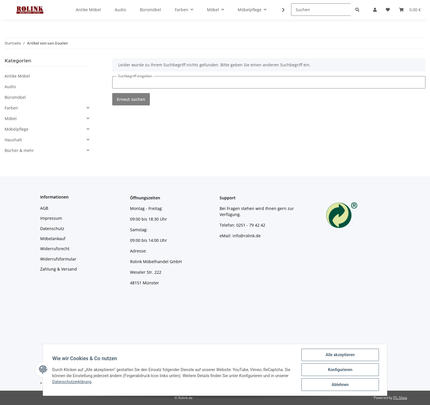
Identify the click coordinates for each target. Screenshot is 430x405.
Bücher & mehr (19, 150)
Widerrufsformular (58, 259)
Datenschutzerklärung (71, 381)
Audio (10, 86)
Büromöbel (15, 97)
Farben (11, 108)
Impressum (51, 218)
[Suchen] (321, 9)
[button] (47, 108)
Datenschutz (52, 228)
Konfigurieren (340, 369)
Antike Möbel (17, 76)
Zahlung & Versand (58, 269)
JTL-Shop (400, 397)
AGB (44, 208)
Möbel (11, 118)
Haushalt (13, 139)
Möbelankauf (52, 238)
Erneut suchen (131, 99)
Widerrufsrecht (54, 248)
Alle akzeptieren (340, 354)
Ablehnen (340, 384)
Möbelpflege (16, 129)
